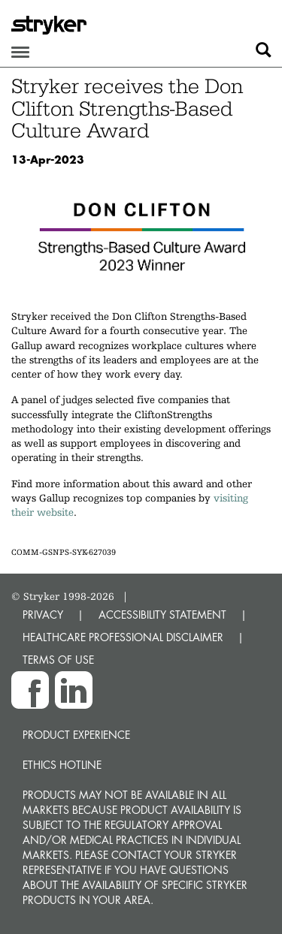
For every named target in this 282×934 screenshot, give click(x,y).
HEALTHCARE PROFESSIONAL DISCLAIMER (123, 637)
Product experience (76, 735)
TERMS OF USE (58, 659)
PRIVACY (43, 614)
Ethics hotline (62, 765)
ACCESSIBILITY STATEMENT (162, 614)
